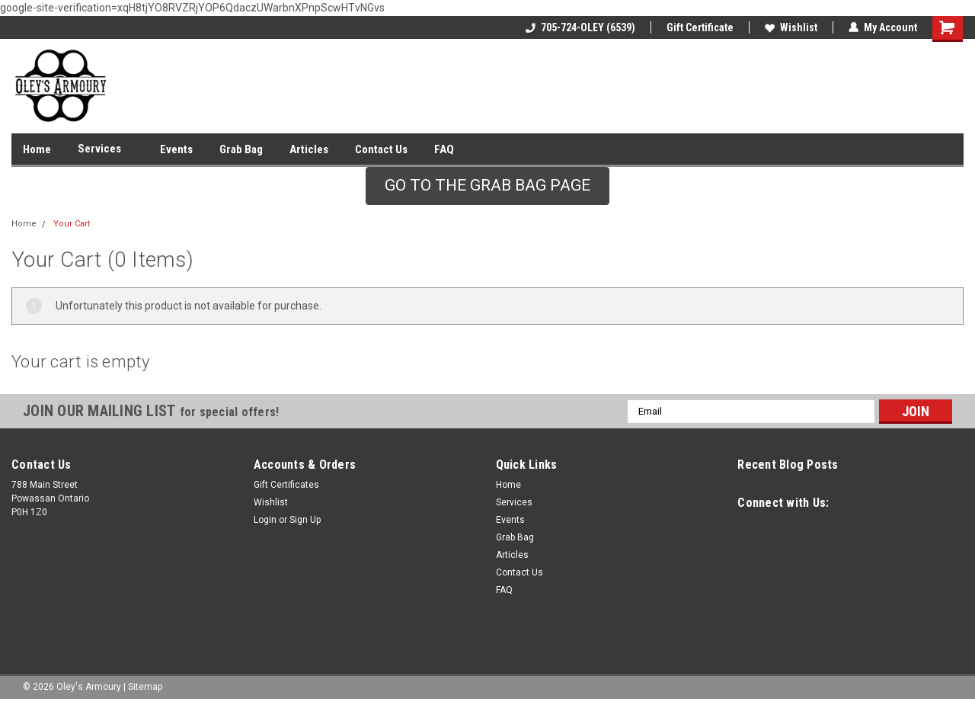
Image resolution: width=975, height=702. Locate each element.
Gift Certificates (286, 484)
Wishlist (791, 27)
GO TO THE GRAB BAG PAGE (487, 185)
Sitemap (145, 686)
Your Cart (71, 224)
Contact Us (381, 149)
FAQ (444, 149)
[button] (487, 186)
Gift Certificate (700, 27)
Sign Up (305, 519)
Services (105, 149)
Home (37, 149)
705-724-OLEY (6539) (580, 27)
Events (176, 149)
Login (265, 519)
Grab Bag (241, 149)
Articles (308, 149)
